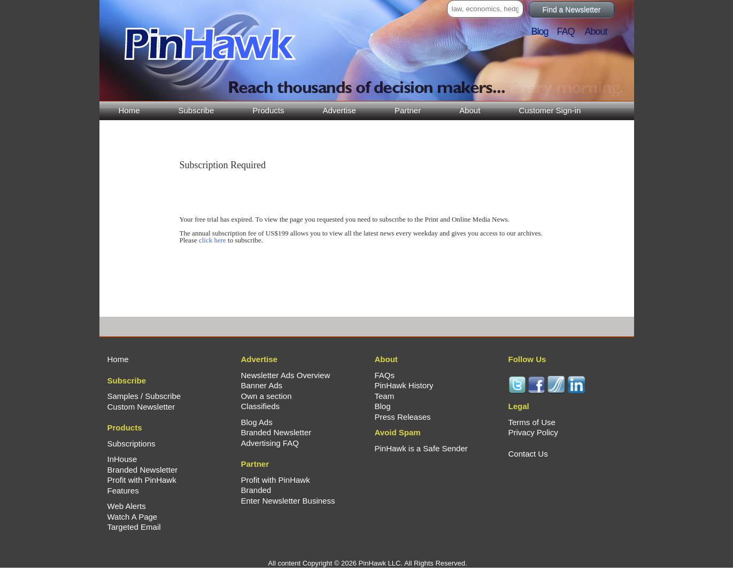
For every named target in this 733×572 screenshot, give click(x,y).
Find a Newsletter (572, 9)
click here (212, 240)
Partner (408, 110)
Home (129, 110)
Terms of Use (531, 422)
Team (385, 396)
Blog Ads (257, 422)
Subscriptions (131, 443)
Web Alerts (126, 506)
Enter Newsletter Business (288, 500)
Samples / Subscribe (144, 396)
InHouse (122, 459)
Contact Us (528, 453)
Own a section (266, 396)
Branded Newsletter (142, 469)
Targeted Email (134, 526)
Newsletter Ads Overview (285, 375)
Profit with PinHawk (141, 479)
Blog (543, 31)
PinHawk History (404, 385)
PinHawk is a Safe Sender (421, 448)
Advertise (339, 110)
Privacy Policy (533, 432)
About (469, 110)
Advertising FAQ (270, 443)
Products (268, 110)
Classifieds (260, 406)
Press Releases (403, 416)
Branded (256, 490)
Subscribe (196, 110)
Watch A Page (132, 516)
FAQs (385, 375)
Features (123, 490)
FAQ (570, 31)
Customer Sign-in (550, 110)
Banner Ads (262, 385)
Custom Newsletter (141, 406)
